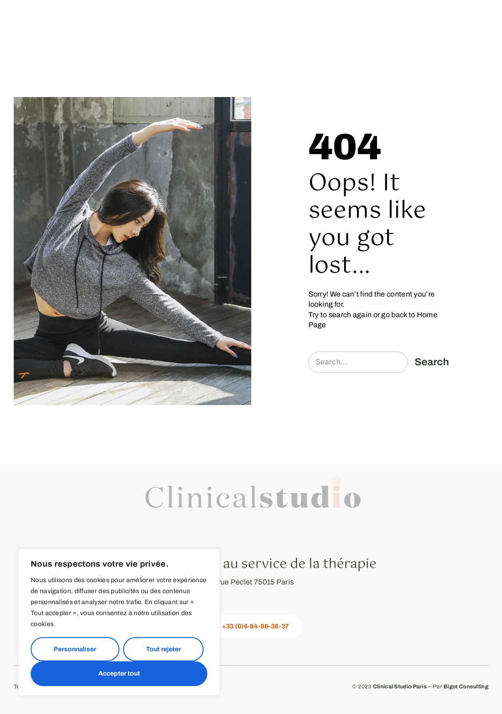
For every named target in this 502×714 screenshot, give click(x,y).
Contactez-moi (433, 23)
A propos (164, 14)
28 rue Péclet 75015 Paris (251, 582)
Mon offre (304, 14)
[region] (119, 622)
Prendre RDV (457, 14)
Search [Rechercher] (432, 362)
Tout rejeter (163, 649)
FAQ (480, 23)
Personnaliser (75, 649)
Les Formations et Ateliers (381, 14)
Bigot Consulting (465, 686)
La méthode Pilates (234, 14)
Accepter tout (119, 673)
